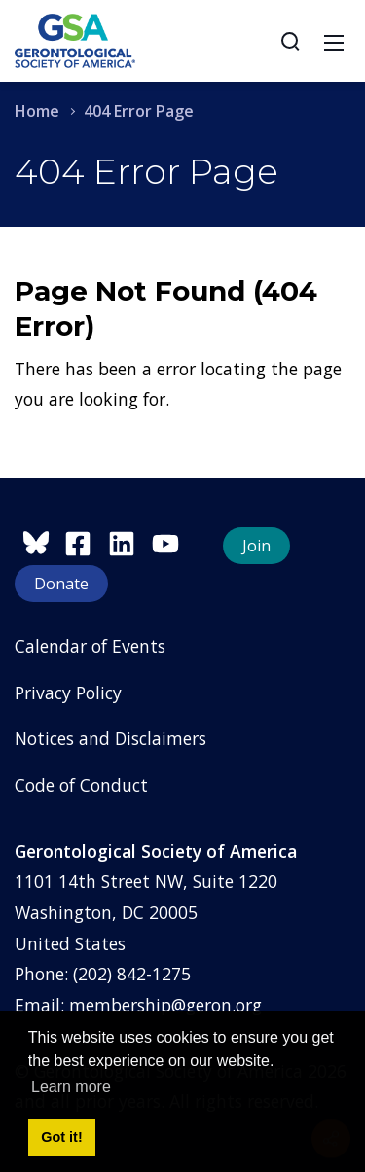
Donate (61, 583)
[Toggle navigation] (333, 40)
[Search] (290, 40)
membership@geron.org (165, 1004)
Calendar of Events (90, 645)
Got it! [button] (61, 1137)
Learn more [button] (71, 1087)
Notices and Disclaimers (110, 738)
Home (37, 111)
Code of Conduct (81, 785)
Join (256, 545)
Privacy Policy (68, 692)
